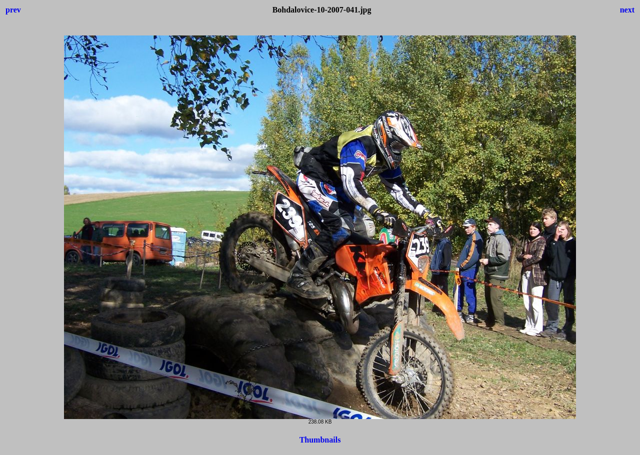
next (627, 9)
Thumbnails (320, 440)
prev (13, 9)
